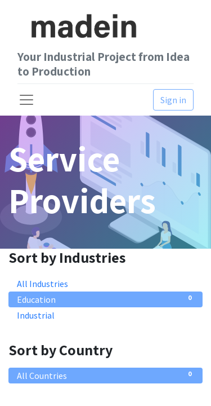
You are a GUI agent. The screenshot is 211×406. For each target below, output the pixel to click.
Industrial (105, 314)
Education (105, 299)
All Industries (105, 283)
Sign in (173, 99)
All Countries (105, 375)
